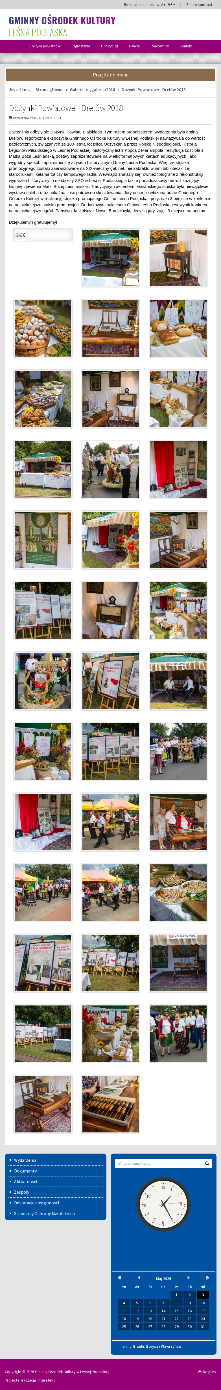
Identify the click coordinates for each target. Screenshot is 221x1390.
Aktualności (25, 1181)
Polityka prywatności (45, 46)
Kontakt (186, 46)
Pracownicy (160, 46)
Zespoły (21, 1192)
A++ (171, 4)
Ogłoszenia (81, 46)
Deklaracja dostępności (36, 1202)
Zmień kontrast (199, 4)
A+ (163, 4)
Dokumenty (25, 1171)
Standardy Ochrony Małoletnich (44, 1213)
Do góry (207, 1371)
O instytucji (109, 46)
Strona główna (50, 89)
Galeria (134, 46)
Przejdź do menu (110, 74)
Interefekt (46, 1380)
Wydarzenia (25, 1160)
